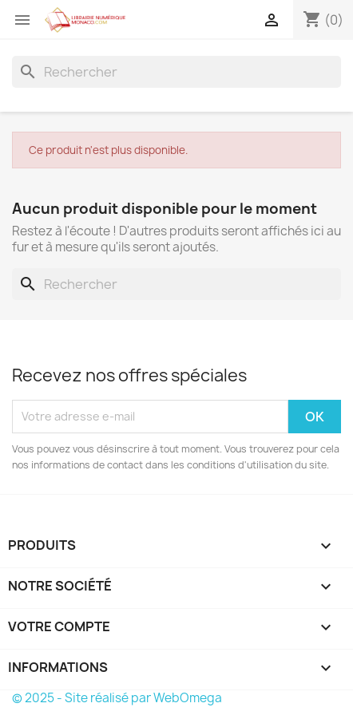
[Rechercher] (176, 72)
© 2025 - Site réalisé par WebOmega (117, 697)
